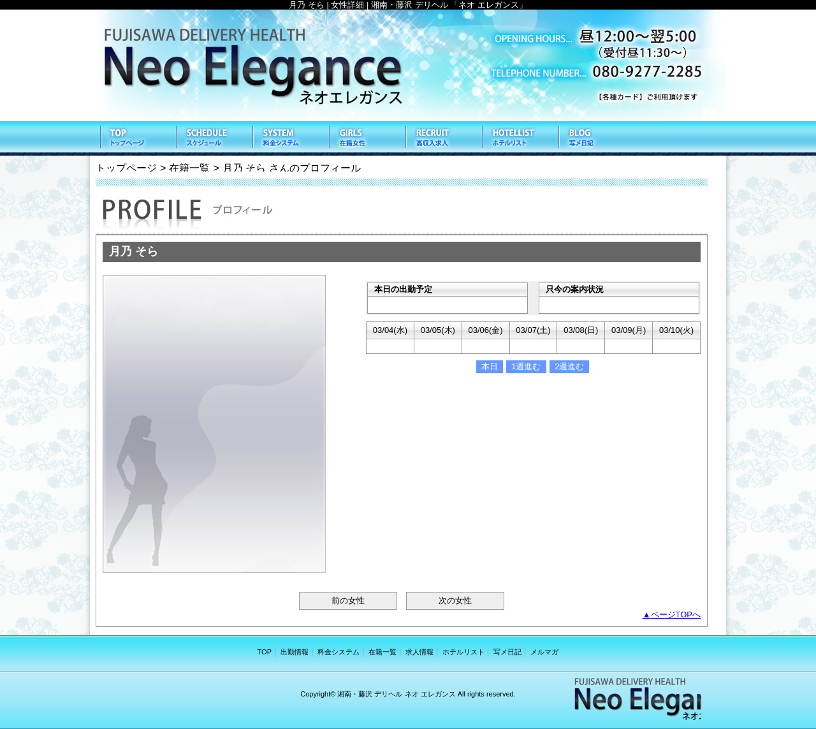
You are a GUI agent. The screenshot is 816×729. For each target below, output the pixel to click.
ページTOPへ (676, 614)
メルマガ (544, 652)
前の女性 (348, 600)
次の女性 (455, 600)
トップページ (126, 167)
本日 (489, 366)
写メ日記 (596, 138)
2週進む (569, 366)
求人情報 (443, 138)
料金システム (290, 138)
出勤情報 (213, 138)
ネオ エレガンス (408, 65)
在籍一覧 (366, 138)
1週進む (526, 366)
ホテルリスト (519, 138)
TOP (137, 138)
